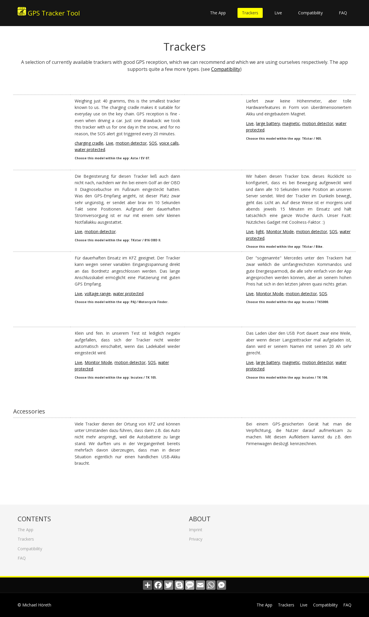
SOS (153, 143)
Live (278, 13)
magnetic (291, 123)
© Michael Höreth (34, 605)
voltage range (98, 293)
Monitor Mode (280, 231)
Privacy (195, 537)
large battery (268, 123)
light (260, 231)
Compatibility (310, 13)
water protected (90, 149)
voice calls (169, 143)
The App (218, 13)
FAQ (343, 13)
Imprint (195, 528)
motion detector (131, 143)
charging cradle (89, 143)
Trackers (250, 13)
